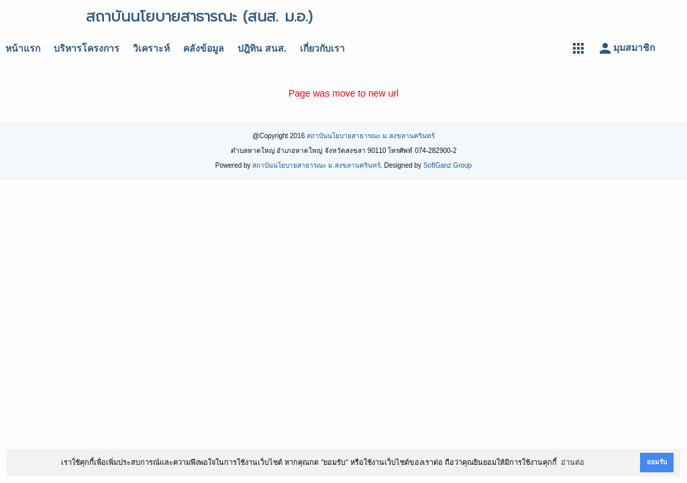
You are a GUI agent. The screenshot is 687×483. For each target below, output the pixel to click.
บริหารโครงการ (86, 48)
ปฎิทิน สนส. (261, 48)
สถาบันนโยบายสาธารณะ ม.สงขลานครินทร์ (371, 136)
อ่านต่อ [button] (572, 462)
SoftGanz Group (447, 165)
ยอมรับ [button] (657, 462)
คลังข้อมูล (203, 48)
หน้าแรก (22, 48)
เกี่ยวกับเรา (322, 48)
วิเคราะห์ (151, 48)
